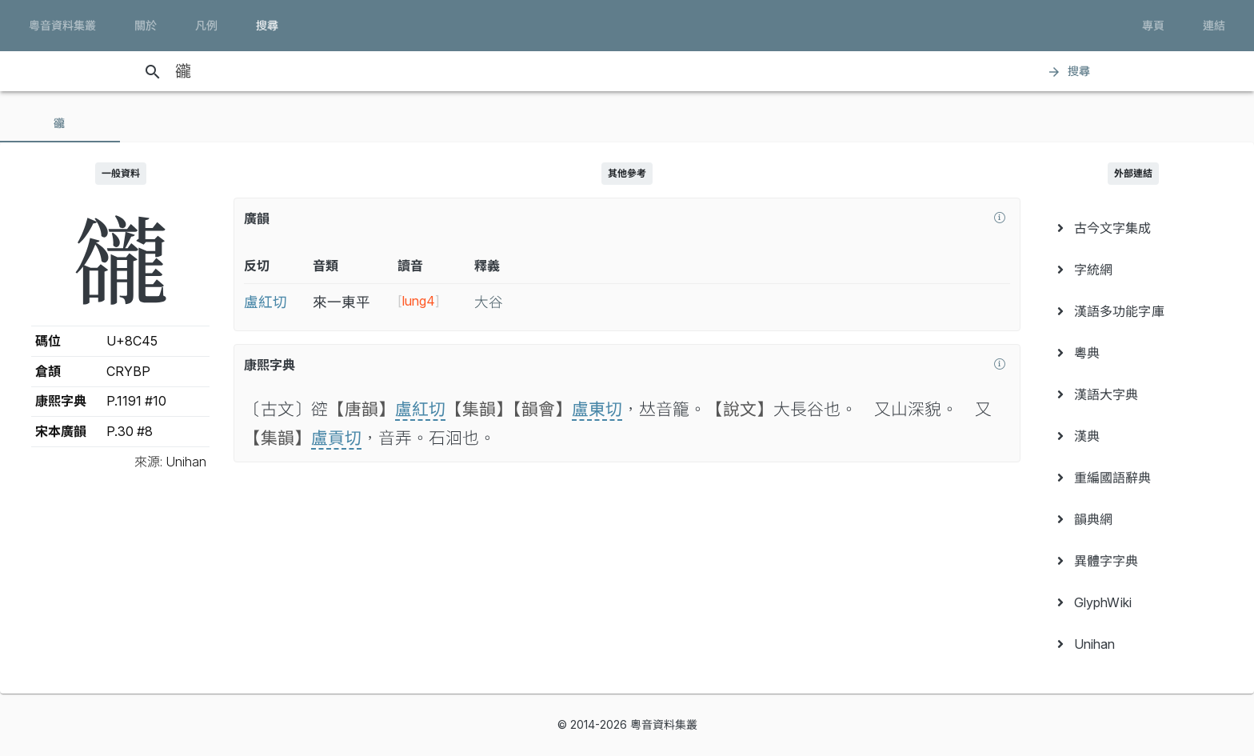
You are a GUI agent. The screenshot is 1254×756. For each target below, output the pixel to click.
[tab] (60, 123)
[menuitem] (1133, 228)
